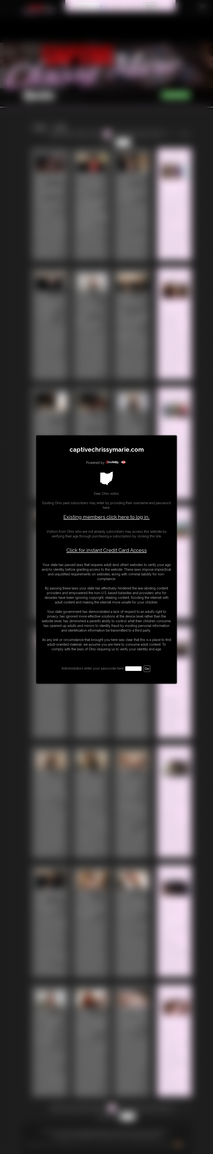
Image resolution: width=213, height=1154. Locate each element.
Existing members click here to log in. (106, 517)
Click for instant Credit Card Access (106, 550)
